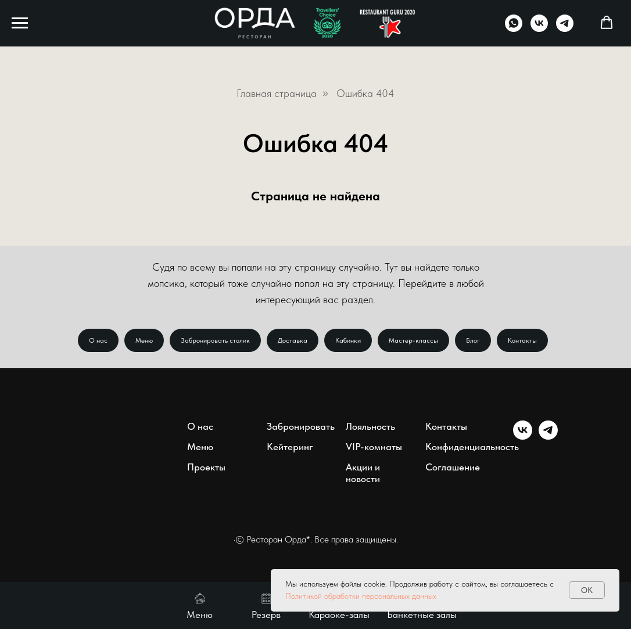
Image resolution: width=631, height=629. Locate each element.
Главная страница (276, 93)
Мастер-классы (413, 340)
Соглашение (452, 467)
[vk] (539, 29)
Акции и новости (363, 472)
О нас (98, 340)
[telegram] (564, 29)
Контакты (522, 340)
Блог (473, 340)
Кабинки (348, 340)
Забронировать (301, 426)
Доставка (292, 340)
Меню (144, 340)
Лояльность (370, 426)
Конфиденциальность (472, 446)
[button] (607, 23)
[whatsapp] (513, 29)
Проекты (206, 467)
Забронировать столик (215, 340)
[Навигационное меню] (20, 23)
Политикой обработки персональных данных (360, 596)
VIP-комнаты (374, 446)
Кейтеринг (290, 446)
